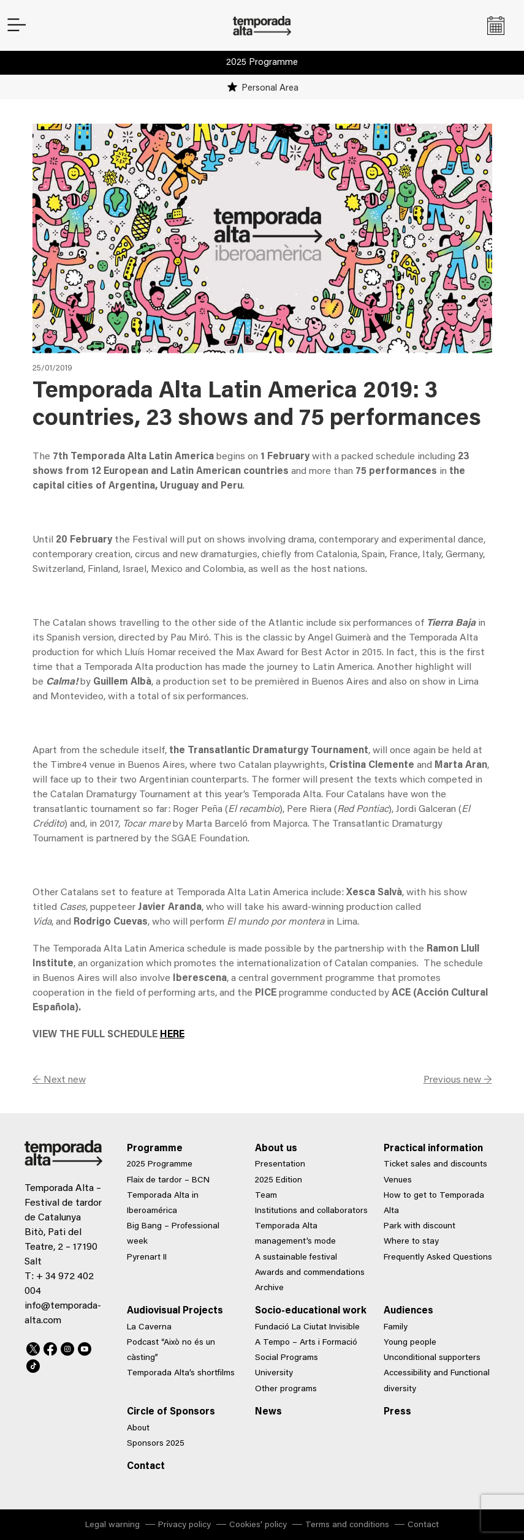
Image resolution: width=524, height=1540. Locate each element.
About (138, 1428)
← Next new (59, 1080)
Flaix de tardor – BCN (168, 1180)
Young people (410, 1343)
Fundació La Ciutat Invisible (307, 1327)
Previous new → (457, 1080)
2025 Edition (278, 1180)
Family (396, 1327)
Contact (146, 1466)
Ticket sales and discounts (435, 1164)
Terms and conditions (347, 1525)
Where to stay (411, 1242)
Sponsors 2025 (155, 1444)
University (274, 1373)
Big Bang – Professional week (173, 1234)
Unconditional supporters (432, 1358)
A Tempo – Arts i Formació (306, 1343)
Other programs (286, 1389)
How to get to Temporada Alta (434, 1203)
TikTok (33, 1364)
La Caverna (149, 1327)
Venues (398, 1180)
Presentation (280, 1164)
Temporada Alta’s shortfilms (181, 1373)
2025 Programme (262, 62)
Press (397, 1412)
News (268, 1412)
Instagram (67, 1347)
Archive (269, 1288)
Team (266, 1196)
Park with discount (419, 1226)
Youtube (84, 1347)
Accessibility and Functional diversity (437, 1381)
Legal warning (112, 1525)
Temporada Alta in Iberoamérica (163, 1203)
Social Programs (286, 1358)
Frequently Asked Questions (438, 1257)
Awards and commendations (310, 1273)
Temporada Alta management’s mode (295, 1234)
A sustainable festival (296, 1257)
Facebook (50, 1347)
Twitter (33, 1347)
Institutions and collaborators (311, 1211)
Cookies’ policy (258, 1525)
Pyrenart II (147, 1257)
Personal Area (269, 88)
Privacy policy (184, 1525)
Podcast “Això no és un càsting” (171, 1350)
